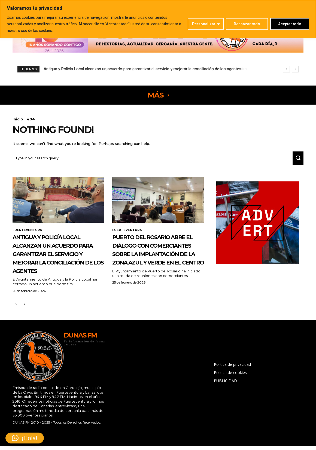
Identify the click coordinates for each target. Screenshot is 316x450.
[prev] (286, 69)
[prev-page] (16, 324)
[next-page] (24, 324)
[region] (158, 19)
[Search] (296, 160)
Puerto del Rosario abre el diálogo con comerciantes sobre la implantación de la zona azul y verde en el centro (143, 68)
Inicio (18, 119)
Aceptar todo (289, 24)
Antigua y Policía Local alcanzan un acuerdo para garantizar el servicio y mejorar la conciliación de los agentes (57, 265)
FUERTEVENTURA (28, 233)
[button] (24, 438)
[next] (295, 69)
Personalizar (203, 24)
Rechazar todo (247, 24)
